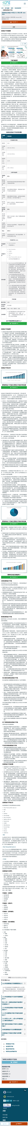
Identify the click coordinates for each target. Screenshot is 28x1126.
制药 (12, 8)
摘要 (14, 27)
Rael (4, 834)
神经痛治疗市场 (10, 1044)
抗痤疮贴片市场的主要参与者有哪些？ (14, 1034)
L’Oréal (4, 859)
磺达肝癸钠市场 (10, 1049)
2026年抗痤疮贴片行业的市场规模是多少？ (14, 997)
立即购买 (14, 1062)
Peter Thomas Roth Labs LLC (9, 847)
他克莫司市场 (9, 1046)
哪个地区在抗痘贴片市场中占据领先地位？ (14, 1025)
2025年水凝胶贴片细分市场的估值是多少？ (14, 1014)
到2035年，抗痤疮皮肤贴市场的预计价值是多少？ (14, 1003)
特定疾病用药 (18, 8)
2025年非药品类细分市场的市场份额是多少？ (14, 1008)
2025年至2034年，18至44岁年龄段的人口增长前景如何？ (14, 1019)
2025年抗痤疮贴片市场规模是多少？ (14, 983)
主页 (2, 8)
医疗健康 (7, 8)
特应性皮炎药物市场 (11, 1051)
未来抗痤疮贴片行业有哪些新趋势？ (14, 1029)
